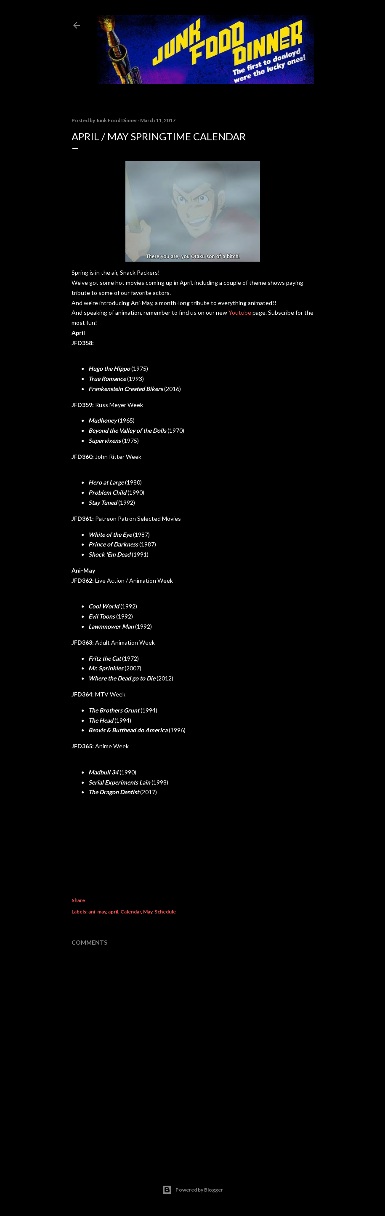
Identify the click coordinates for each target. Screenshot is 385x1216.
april (113, 911)
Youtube (239, 312)
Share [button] (78, 900)
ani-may (97, 911)
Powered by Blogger (192, 1190)
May (147, 911)
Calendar (130, 911)
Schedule (165, 911)
